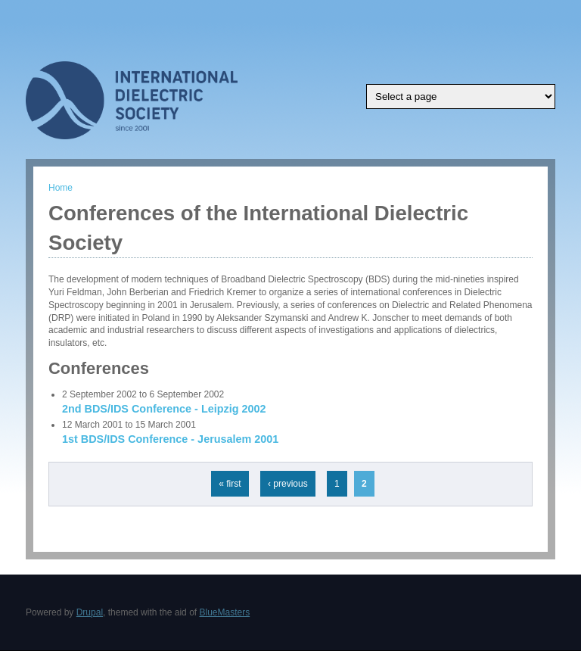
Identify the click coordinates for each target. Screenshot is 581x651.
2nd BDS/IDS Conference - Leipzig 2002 (164, 409)
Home (60, 187)
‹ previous (288, 483)
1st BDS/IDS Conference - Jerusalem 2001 (170, 439)
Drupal (89, 612)
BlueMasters (224, 612)
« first (230, 483)
